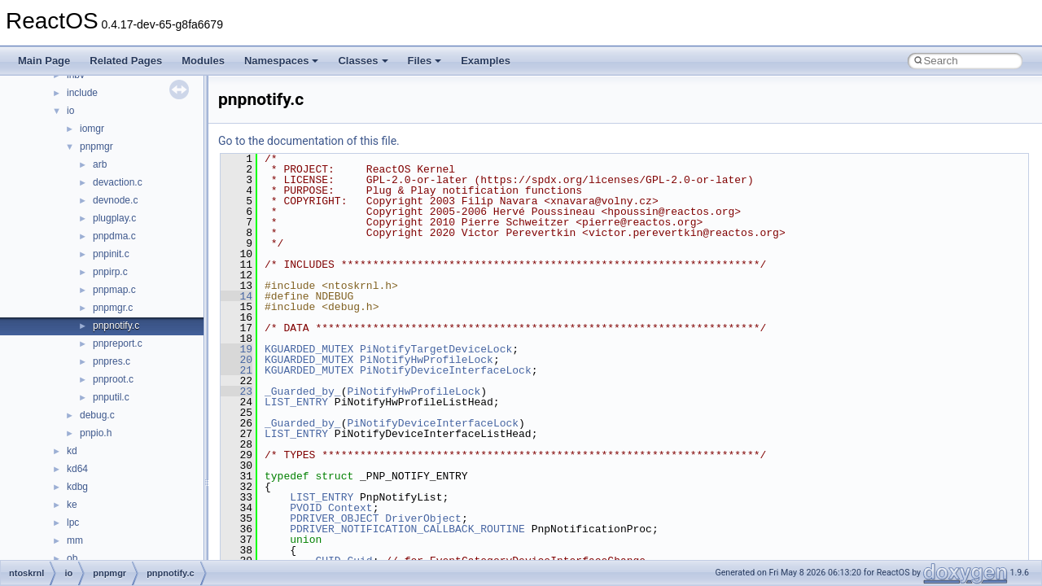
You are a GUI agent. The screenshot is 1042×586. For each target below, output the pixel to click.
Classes (362, 61)
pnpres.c (111, 361)
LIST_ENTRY (296, 402)
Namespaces (281, 61)
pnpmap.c (114, 289)
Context (350, 508)
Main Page (44, 61)
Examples (485, 61)
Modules (203, 61)
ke (72, 504)
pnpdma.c (114, 236)
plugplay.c (114, 218)
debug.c (97, 415)
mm (75, 540)
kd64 (77, 468)
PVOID (306, 508)
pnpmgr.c (113, 307)
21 (236, 370)
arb (100, 164)
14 (236, 296)
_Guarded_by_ (303, 391)
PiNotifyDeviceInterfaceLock (446, 370)
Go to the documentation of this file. (309, 140)
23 (236, 391)
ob (72, 558)
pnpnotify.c (116, 325)
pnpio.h (96, 433)
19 (236, 349)
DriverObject (423, 518)
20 (236, 359)
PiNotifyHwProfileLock (426, 359)
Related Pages (126, 61)
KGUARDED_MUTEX (309, 349)
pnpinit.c (111, 254)
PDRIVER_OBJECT (334, 518)
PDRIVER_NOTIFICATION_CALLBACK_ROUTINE (407, 529)
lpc (73, 522)
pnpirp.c (110, 272)
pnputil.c (111, 397)
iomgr (92, 128)
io (70, 110)
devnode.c (115, 200)
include (82, 92)
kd (72, 451)
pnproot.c (113, 379)
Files (425, 61)
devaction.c (117, 182)
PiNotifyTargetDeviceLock (436, 349)
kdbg (77, 486)
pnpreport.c (117, 343)
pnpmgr (96, 146)
